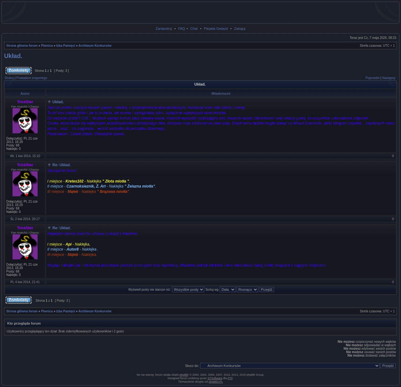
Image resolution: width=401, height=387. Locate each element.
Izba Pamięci (65, 45)
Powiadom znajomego (31, 78)
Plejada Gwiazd (216, 28)
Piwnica (47, 45)
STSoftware (215, 378)
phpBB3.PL (216, 381)
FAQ (181, 28)
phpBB (184, 374)
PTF (230, 378)
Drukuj (9, 78)
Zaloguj (239, 28)
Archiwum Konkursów (95, 45)
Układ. (13, 55)
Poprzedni (373, 78)
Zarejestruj (164, 28)
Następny (388, 78)
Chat (194, 28)
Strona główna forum (22, 45)
